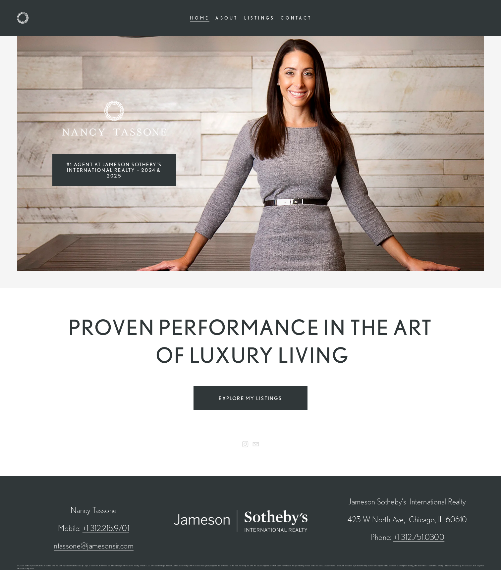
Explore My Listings (250, 398)
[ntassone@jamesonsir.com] (255, 444)
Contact (296, 18)
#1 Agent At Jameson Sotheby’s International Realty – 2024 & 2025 (114, 170)
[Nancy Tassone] (245, 444)
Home (199, 18)
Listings (259, 18)
